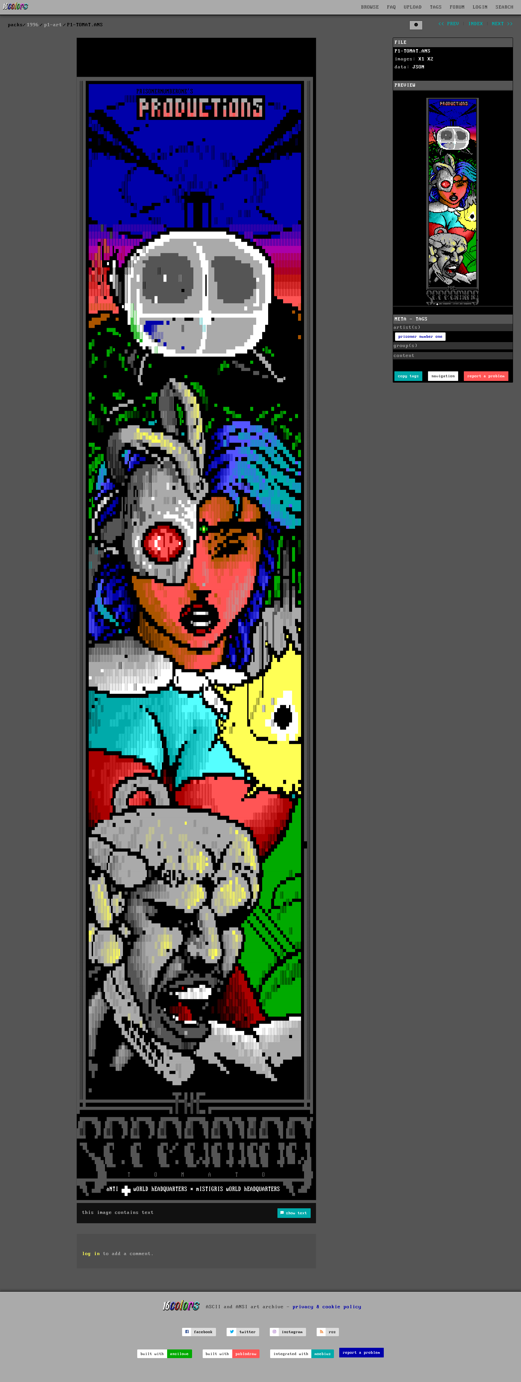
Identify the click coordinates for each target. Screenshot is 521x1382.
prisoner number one (420, 336)
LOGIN (480, 7)
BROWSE (370, 7)
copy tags (408, 376)
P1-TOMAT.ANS (413, 51)
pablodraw (246, 1354)
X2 (431, 59)
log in (91, 1253)
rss (332, 1332)
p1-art (53, 25)
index (475, 24)
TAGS (436, 7)
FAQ (391, 7)
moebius (323, 1354)
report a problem (486, 376)
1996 (33, 25)
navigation (443, 376)
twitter (248, 1332)
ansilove (179, 1354)
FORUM (457, 7)
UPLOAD (413, 7)
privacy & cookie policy (327, 1306)
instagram (292, 1332)
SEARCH (505, 7)
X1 (422, 59)
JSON (419, 67)
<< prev (448, 24)
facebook (203, 1332)
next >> (502, 24)
